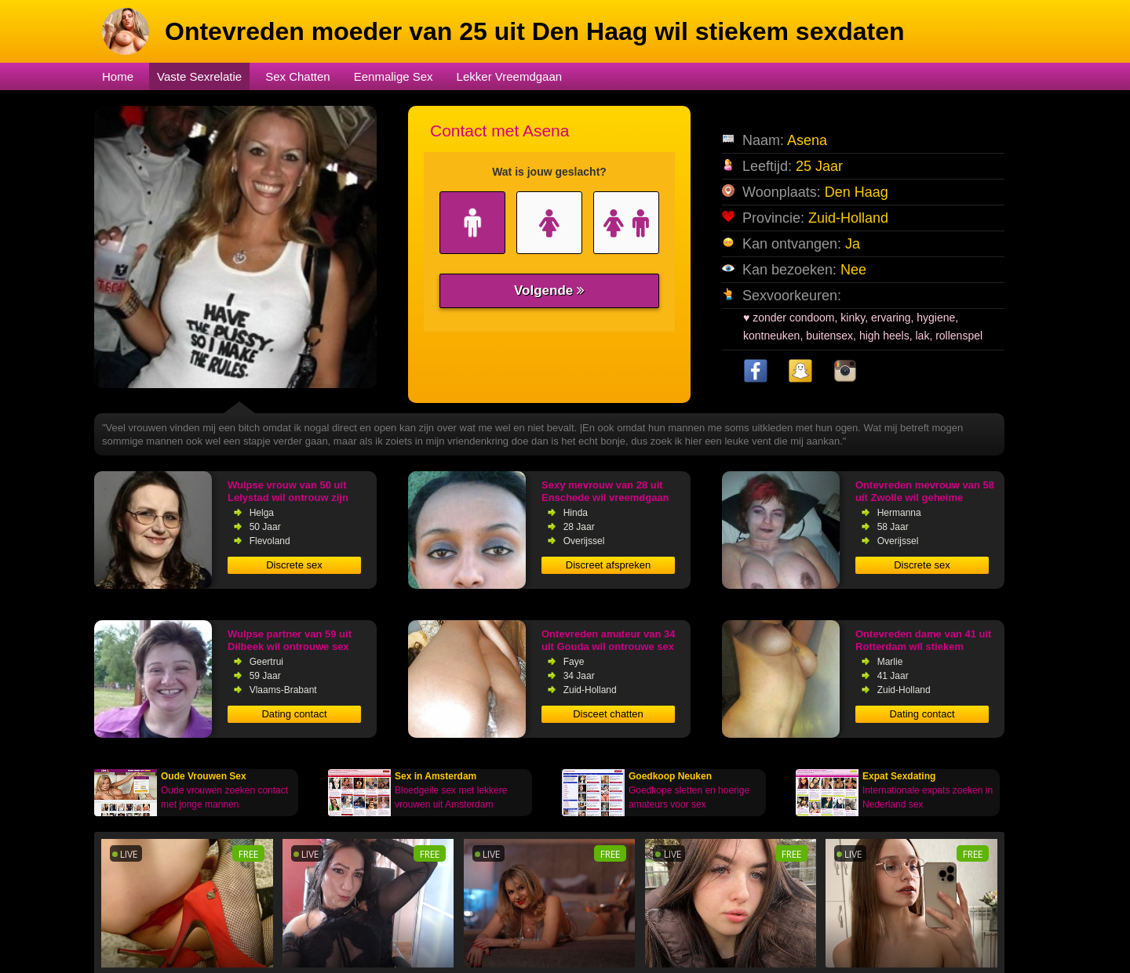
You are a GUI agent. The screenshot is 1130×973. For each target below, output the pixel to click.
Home (117, 76)
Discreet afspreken (608, 565)
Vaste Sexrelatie (199, 76)
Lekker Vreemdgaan (510, 76)
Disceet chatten (608, 714)
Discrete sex (294, 565)
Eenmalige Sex (393, 76)
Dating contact (293, 714)
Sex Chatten (297, 76)
